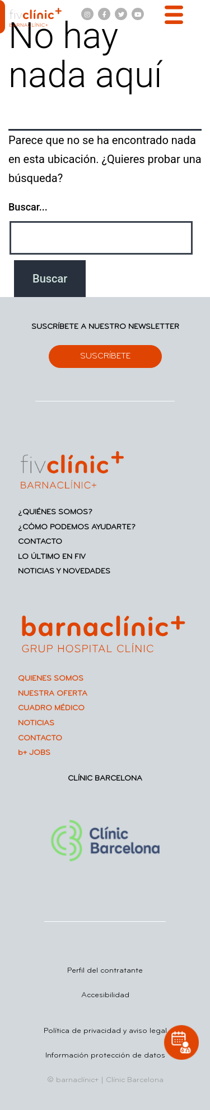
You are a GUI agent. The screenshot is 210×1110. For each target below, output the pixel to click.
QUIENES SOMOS (50, 678)
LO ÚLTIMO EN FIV (52, 557)
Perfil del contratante (105, 971)
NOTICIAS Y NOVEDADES (64, 571)
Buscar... (28, 207)
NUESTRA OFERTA (52, 694)
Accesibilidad (105, 995)
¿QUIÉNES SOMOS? (55, 512)
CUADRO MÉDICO (51, 708)
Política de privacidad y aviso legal (105, 1031)
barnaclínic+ (77, 1080)
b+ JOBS (34, 753)
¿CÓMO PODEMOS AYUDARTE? (77, 527)
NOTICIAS (36, 723)
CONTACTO (40, 542)
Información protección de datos (105, 1055)
